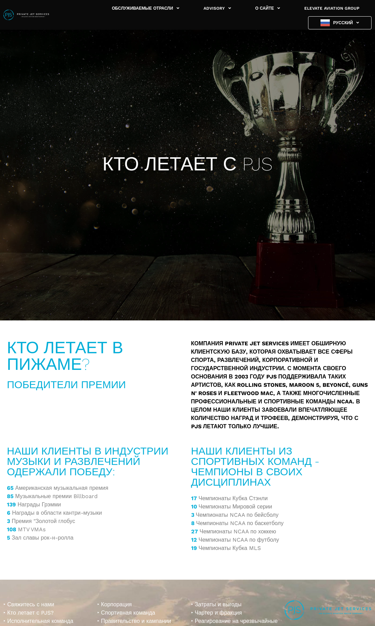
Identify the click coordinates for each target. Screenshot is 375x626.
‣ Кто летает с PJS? (28, 612)
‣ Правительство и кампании (134, 621)
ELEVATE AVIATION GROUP (331, 8)
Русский (346, 22)
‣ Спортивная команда (126, 612)
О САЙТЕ (267, 8)
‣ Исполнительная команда (38, 621)
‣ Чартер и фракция (216, 612)
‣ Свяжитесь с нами (28, 604)
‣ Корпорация (114, 604)
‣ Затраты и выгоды (216, 604)
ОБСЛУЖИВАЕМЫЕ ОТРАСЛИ (145, 8)
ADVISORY (217, 8)
